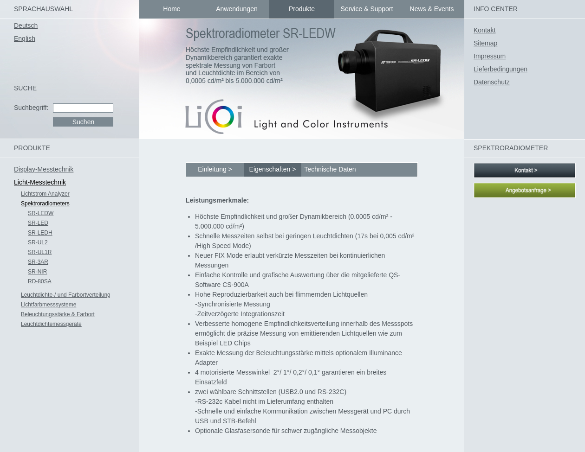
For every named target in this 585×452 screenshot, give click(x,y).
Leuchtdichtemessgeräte (51, 324)
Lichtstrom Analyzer (45, 194)
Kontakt (484, 30)
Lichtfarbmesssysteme (48, 304)
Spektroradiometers (45, 203)
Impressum (490, 56)
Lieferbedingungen (500, 69)
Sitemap (485, 43)
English (24, 38)
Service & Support (367, 9)
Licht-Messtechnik (40, 182)
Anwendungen (237, 9)
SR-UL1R (40, 252)
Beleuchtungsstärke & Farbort (58, 314)
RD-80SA (40, 281)
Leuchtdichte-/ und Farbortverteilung (65, 295)
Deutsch (26, 25)
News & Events (432, 9)
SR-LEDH (40, 232)
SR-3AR (38, 262)
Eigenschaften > (272, 169)
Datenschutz (492, 82)
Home (171, 9)
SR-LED (38, 223)
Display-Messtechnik (43, 169)
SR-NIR (37, 271)
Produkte (302, 9)
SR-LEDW (40, 213)
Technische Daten (330, 169)
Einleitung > (215, 169)
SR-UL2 (38, 242)
